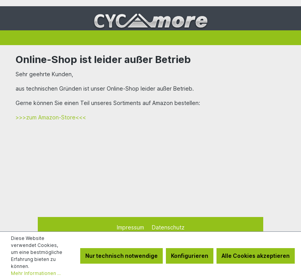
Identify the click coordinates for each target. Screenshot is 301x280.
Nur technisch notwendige (121, 255)
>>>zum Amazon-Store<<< (51, 117)
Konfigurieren (189, 255)
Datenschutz (168, 227)
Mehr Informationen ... (36, 273)
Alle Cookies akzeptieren (256, 255)
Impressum (131, 227)
